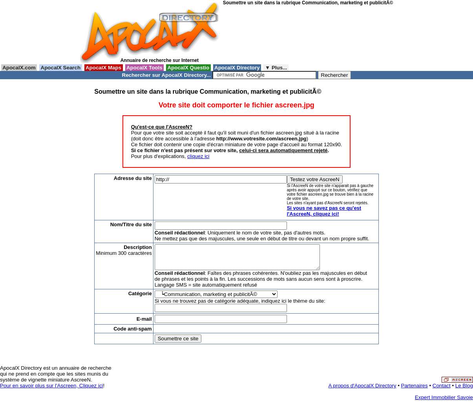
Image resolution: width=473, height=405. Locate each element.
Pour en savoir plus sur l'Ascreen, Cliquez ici (51, 390)
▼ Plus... (276, 68)
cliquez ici (198, 156)
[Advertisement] (258, 34)
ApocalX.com (19, 68)
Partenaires (414, 390)
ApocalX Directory (237, 68)
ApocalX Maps (103, 68)
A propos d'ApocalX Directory (362, 390)
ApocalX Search (60, 68)
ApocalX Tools (144, 68)
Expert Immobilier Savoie (444, 402)
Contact (442, 390)
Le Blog (464, 390)
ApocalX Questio (188, 68)
